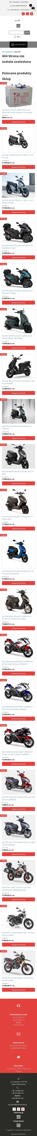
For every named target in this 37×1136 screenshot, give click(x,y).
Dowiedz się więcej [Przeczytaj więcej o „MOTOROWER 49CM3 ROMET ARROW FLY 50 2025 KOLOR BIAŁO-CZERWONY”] (18, 673)
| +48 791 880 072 (24, 10)
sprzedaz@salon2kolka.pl (19, 6)
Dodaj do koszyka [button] (18, 122)
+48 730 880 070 (14, 10)
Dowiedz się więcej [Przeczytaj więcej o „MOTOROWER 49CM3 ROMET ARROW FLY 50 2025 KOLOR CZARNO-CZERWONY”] (18, 764)
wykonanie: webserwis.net (18, 1134)
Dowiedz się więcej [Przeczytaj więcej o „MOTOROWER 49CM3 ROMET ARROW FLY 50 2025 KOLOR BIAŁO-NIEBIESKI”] (18, 719)
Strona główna (7, 52)
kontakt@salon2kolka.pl (18, 1048)
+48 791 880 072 (18, 1020)
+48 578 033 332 (18, 1023)
